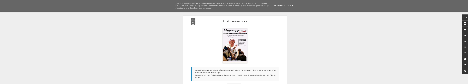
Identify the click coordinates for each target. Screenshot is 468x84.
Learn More (279, 6)
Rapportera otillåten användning (247, 82)
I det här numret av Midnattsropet (202, 72)
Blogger (235, 82)
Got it (290, 6)
